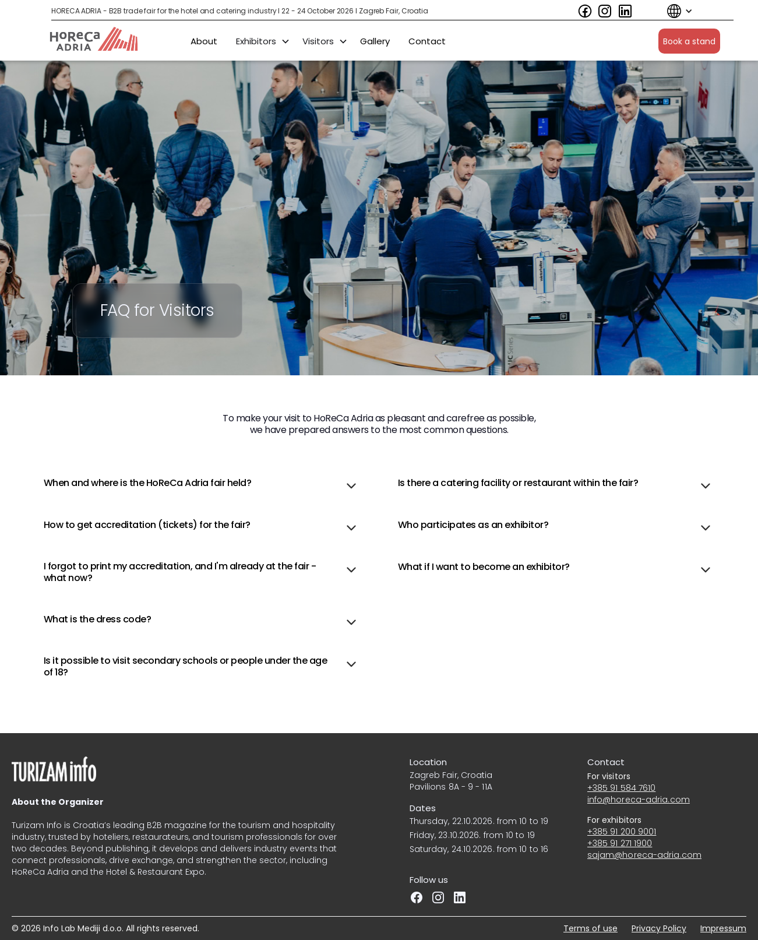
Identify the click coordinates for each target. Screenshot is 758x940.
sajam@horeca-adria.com (644, 855)
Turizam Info (37, 825)
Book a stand (689, 41)
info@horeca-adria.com (638, 799)
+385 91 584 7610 (621, 788)
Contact (427, 40)
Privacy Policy (659, 928)
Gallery (375, 40)
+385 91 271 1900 (620, 843)
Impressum (723, 928)
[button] (674, 11)
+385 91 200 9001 (622, 831)
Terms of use (590, 928)
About (204, 40)
